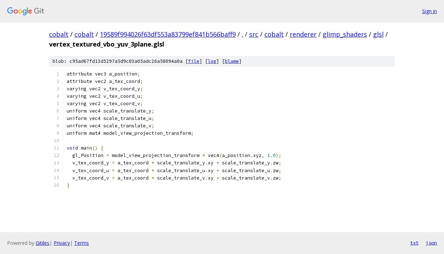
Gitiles (42, 243)
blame (232, 61)
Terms (81, 243)
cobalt (58, 34)
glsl (378, 34)
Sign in (429, 11)
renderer (303, 34)
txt (414, 243)
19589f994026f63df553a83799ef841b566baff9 (168, 34)
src (253, 34)
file (193, 61)
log (212, 61)
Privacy (62, 243)
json (431, 243)
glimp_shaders (345, 34)
